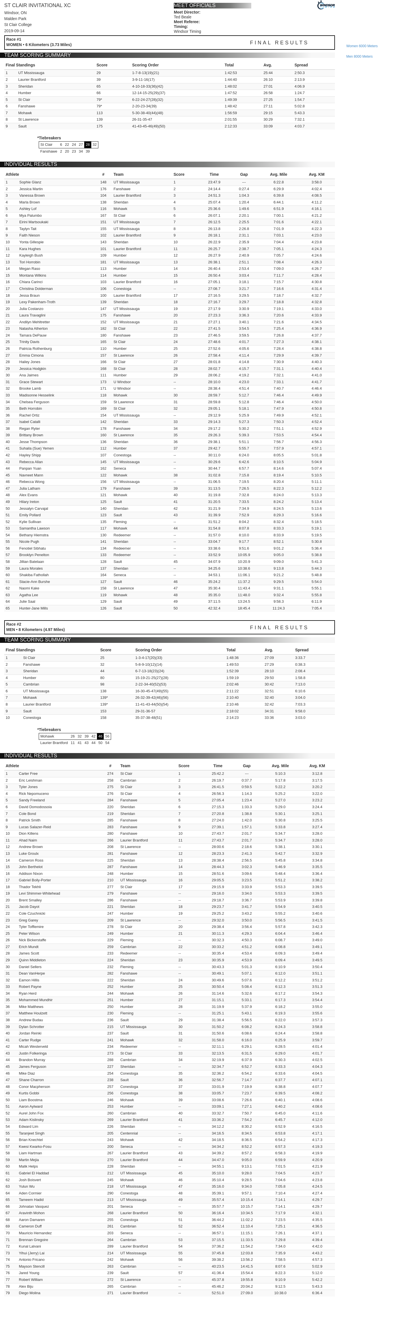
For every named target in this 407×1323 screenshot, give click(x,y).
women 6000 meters (362, 46)
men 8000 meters (359, 56)
